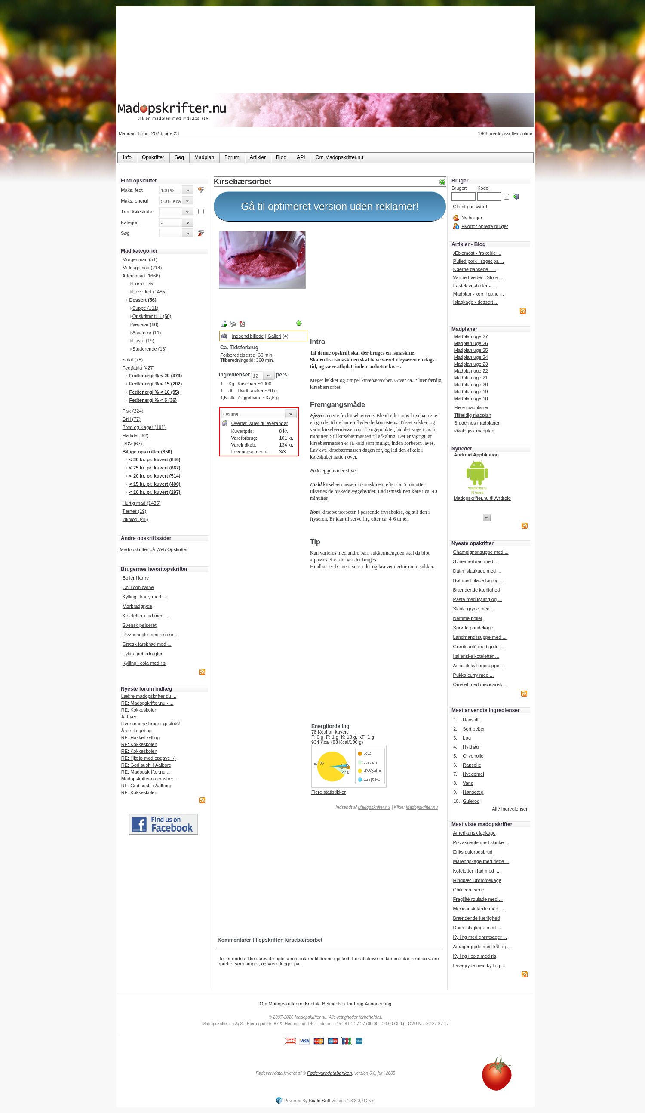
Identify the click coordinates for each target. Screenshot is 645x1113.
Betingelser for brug (342, 1003)
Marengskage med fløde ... (481, 861)
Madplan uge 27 (471, 336)
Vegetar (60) (145, 324)
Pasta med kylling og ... (477, 599)
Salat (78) (133, 359)
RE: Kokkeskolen (139, 709)
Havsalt (471, 719)
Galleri (274, 336)
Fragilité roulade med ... (478, 899)
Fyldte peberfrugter (143, 653)
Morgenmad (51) (140, 259)
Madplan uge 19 (471, 391)
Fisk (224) (133, 410)
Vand (468, 783)
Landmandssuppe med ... (480, 637)
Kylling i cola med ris (144, 663)
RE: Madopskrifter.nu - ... (147, 703)
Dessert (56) (143, 299)
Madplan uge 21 (471, 377)
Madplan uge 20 (471, 384)
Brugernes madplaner (477, 422)
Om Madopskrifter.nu (282, 1003)
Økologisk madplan (474, 430)
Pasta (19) (143, 340)
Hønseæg (473, 792)
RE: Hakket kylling (140, 737)
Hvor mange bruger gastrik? (150, 723)
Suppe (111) (145, 308)
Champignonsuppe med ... (481, 552)
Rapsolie (472, 765)
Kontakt (313, 1003)
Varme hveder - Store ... (478, 277)
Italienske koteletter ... (476, 656)
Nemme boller (467, 618)
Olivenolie (473, 755)
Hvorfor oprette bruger (484, 226)
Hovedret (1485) (149, 291)
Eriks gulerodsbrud (472, 851)
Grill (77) (132, 419)
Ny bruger (471, 217)
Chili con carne (138, 587)
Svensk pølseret (140, 625)
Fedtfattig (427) (139, 367)
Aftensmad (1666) (141, 275)
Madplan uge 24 (471, 357)
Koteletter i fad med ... (146, 615)
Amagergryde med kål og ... (482, 946)
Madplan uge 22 (471, 370)
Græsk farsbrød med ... (147, 644)
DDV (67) (132, 443)
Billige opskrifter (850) (147, 451)
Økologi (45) (135, 519)
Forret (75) (143, 283)
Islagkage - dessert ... (475, 302)
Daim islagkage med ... (477, 570)
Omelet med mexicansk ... (480, 684)
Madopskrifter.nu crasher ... (149, 778)
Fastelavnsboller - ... (474, 285)
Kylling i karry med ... (144, 596)
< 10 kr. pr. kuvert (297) (155, 492)
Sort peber (474, 728)
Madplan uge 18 (471, 398)
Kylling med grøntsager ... (480, 937)
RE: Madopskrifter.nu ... (146, 771)
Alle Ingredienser (510, 808)
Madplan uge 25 (471, 350)
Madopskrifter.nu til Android (482, 498)
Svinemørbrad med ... (476, 561)
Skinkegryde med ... (474, 608)
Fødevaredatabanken (329, 1073)
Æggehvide (249, 397)
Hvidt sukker (250, 390)
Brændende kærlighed (476, 589)
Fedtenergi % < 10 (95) (154, 392)
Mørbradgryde (137, 606)
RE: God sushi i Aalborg (146, 765)
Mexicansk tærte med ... (478, 908)
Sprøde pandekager (474, 627)
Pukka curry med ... (473, 675)
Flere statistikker (328, 792)
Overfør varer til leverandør (259, 423)
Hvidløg (471, 746)
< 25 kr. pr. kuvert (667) (155, 467)
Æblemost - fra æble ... (477, 253)
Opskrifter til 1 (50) (151, 316)
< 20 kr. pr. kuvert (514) (155, 475)
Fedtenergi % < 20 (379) (155, 375)
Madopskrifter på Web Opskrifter (154, 549)
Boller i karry (136, 577)
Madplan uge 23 (471, 364)
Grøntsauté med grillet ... (479, 646)
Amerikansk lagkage (474, 833)
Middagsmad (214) (142, 267)
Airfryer (128, 716)
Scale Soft (319, 1100)
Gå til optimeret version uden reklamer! (330, 206)
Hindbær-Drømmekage (477, 880)
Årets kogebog (136, 730)
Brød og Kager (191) (144, 427)
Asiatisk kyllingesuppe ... (479, 665)
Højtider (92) (136, 435)
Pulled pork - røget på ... (478, 261)
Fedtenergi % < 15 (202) (155, 383)
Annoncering (378, 1003)
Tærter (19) (135, 511)
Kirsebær (247, 383)
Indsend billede (248, 336)
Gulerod (471, 801)
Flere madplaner (471, 407)
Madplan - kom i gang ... (478, 293)
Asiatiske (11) (146, 332)
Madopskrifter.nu (374, 807)
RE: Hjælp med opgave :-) (148, 758)
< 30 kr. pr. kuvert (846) (155, 459)
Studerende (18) (149, 348)
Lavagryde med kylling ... (479, 965)
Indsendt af (362, 807)
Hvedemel (473, 774)
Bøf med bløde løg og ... (478, 580)
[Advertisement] (376, 281)
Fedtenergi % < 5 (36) (153, 400)
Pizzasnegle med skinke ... (150, 634)
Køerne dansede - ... (474, 269)
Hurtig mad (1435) (142, 503)
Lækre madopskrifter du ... (148, 696)
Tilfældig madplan (472, 415)
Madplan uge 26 (471, 343)
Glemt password (470, 206)
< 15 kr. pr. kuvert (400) (155, 484)
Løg (467, 737)
